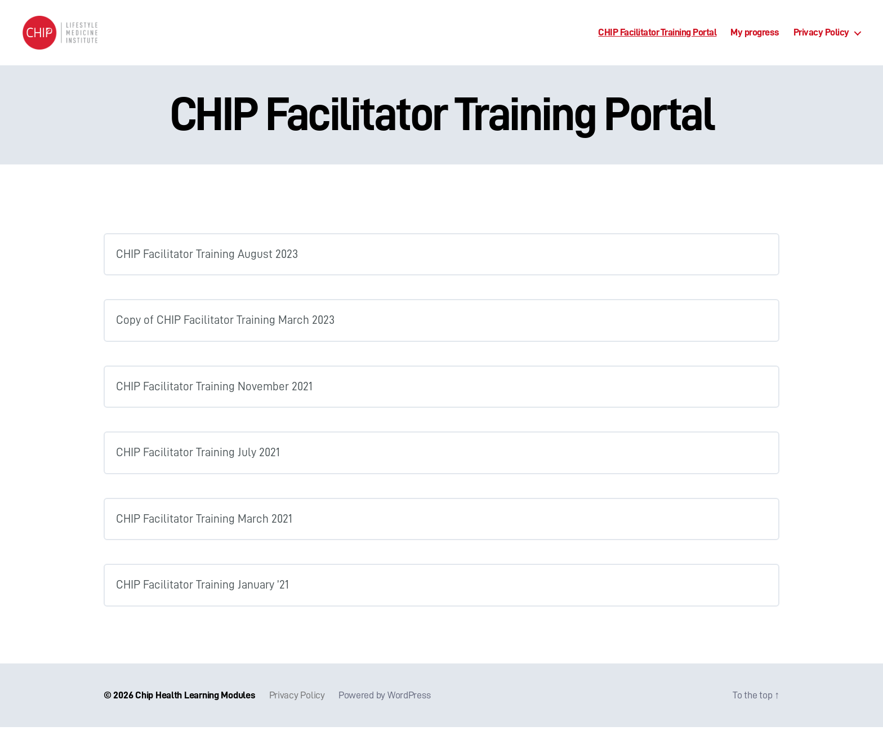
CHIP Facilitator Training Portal (657, 40)
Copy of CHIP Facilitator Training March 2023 (225, 337)
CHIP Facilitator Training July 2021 (198, 469)
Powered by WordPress (384, 712)
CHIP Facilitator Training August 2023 (207, 271)
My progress (754, 40)
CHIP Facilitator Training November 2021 (214, 403)
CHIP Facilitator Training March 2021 (204, 536)
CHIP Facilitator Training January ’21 (202, 602)
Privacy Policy (821, 40)
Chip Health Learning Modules (195, 712)
